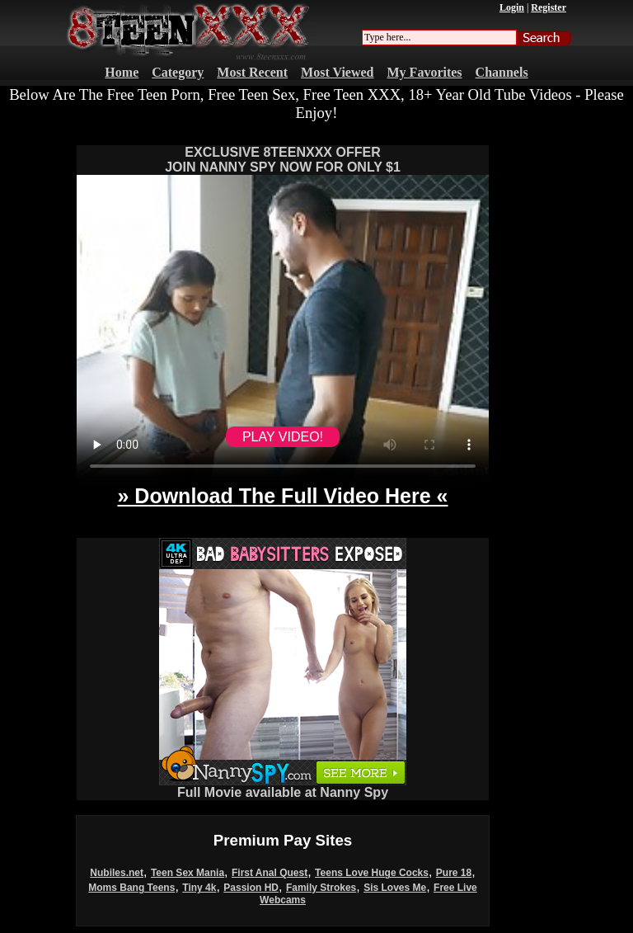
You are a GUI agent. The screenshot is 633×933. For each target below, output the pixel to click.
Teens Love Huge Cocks (372, 873)
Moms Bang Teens (131, 887)
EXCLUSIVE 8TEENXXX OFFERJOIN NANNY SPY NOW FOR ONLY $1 (283, 159)
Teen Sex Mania (187, 873)
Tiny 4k (199, 887)
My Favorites (424, 72)
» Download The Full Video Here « (282, 495)
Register (548, 7)
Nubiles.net (116, 873)
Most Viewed (337, 72)
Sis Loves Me (394, 887)
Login (511, 7)
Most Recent (252, 72)
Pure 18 (453, 873)
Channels (502, 72)
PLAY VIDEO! (282, 437)
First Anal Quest (269, 873)
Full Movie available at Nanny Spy (282, 786)
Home (121, 72)
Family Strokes (321, 887)
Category (178, 72)
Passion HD (251, 887)
